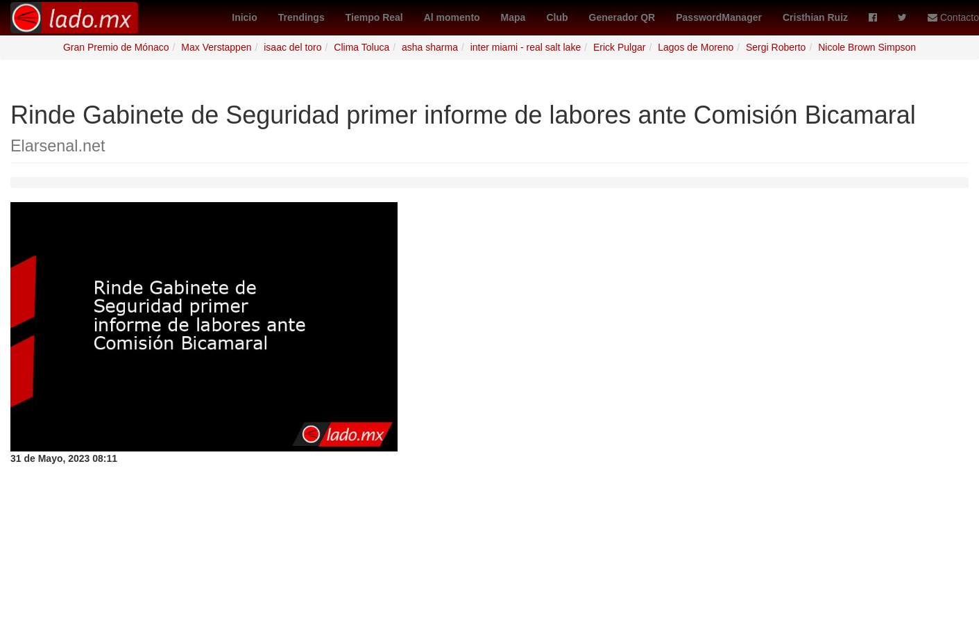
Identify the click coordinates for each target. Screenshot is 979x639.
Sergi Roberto (776, 47)
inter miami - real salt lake (525, 47)
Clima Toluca (361, 47)
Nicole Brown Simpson (867, 47)
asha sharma (430, 47)
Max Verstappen (216, 47)
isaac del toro (292, 47)
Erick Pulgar (619, 47)
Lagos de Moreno (695, 47)
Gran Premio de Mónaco (116, 47)
